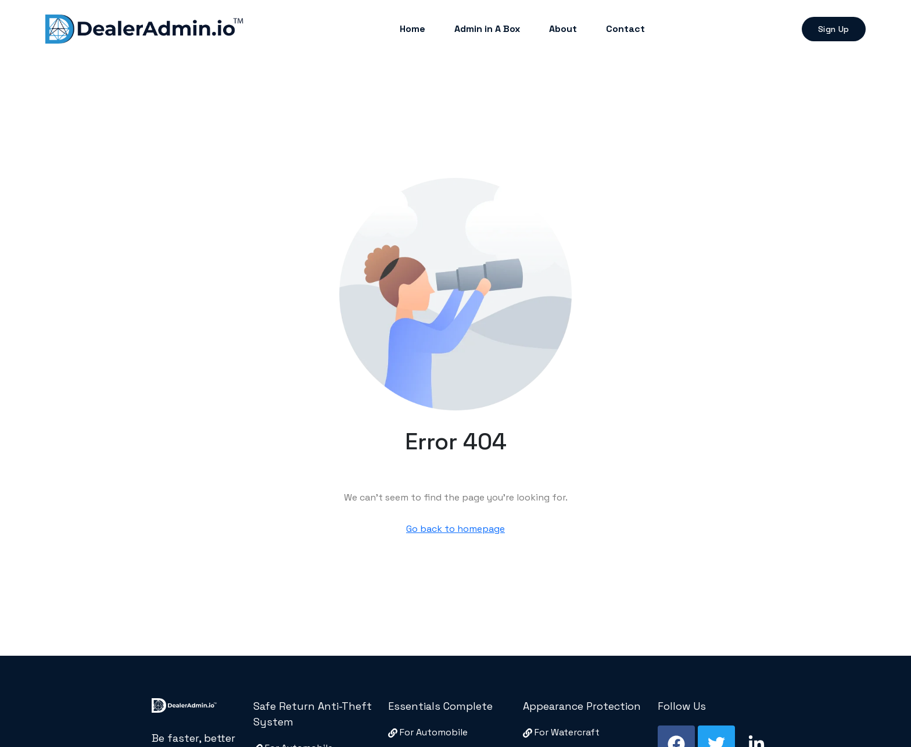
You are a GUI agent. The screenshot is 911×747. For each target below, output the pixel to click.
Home (412, 29)
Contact (625, 29)
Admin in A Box (487, 29)
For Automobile (428, 732)
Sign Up (834, 29)
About (563, 29)
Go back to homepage (455, 529)
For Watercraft (561, 732)
